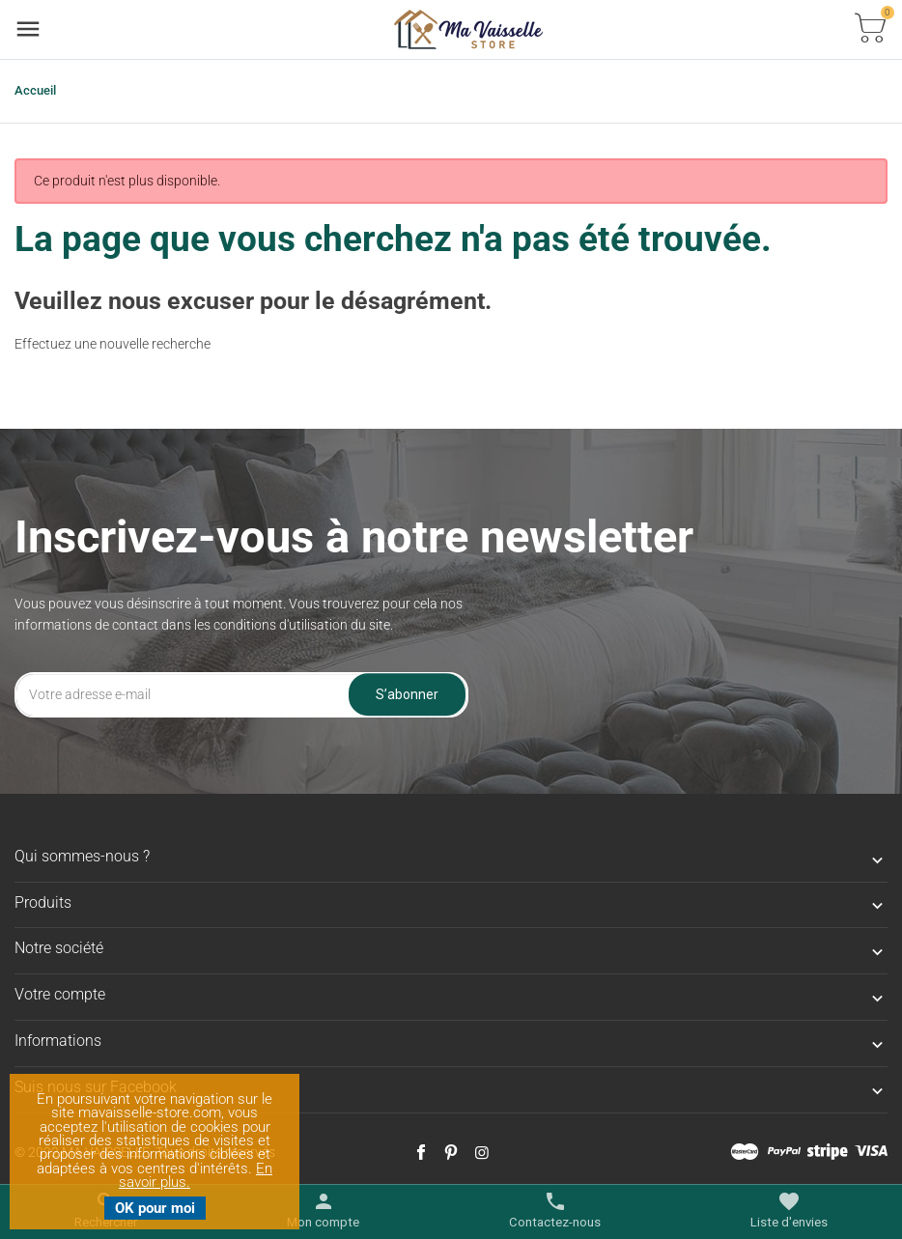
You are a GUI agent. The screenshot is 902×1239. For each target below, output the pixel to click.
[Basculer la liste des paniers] (870, 29)
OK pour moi (155, 1208)
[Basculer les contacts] (555, 1211)
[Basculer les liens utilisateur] (323, 1211)
